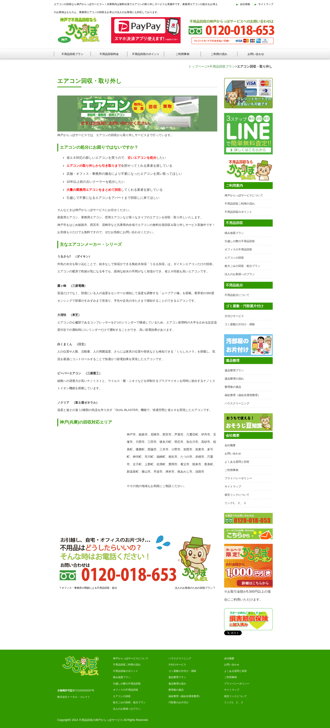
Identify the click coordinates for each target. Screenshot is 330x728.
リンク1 (229, 503)
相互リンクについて (237, 494)
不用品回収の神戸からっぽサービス (101, 720)
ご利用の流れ (219, 54)
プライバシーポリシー (238, 478)
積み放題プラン (234, 233)
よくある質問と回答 (237, 461)
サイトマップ (265, 4)
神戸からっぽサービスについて (244, 195)
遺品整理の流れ (234, 378)
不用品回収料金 (109, 54)
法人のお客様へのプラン (240, 274)
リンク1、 (230, 702)
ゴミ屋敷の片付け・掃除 (240, 324)
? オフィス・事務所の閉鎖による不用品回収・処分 (88, 587)
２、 (238, 702)
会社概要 (230, 445)
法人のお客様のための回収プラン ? (195, 587)
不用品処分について (237, 295)
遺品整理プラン (234, 370)
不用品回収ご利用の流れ (240, 203)
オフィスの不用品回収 (238, 249)
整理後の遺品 (233, 387)
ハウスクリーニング (237, 403)
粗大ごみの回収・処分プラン (242, 266)
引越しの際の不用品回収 (240, 241)
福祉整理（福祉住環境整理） (242, 395)
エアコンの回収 (234, 257)
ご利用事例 (182, 54)
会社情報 (245, 4)
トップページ (198, 66)
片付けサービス (234, 316)
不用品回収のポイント (146, 54)
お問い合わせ (256, 54)
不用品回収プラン (72, 54)
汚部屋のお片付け (178, 702)
